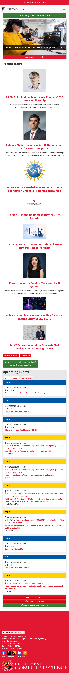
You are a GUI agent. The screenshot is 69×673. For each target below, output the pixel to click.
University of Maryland (34, 2)
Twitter (9, 653)
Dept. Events (12, 378)
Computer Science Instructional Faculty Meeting (25, 393)
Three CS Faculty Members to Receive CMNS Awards (34, 216)
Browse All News (11, 355)
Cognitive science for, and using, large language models (28, 451)
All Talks (26, 378)
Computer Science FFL (14, 549)
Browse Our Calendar (34, 597)
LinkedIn (20, 653)
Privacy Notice (21, 657)
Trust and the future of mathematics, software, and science (29, 475)
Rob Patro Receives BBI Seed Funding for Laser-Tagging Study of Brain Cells (34, 317)
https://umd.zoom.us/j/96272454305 (28, 583)
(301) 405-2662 (16, 648)
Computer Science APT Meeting (18, 411)
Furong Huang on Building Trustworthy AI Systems (34, 284)
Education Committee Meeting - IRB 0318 (22, 430)
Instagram (14, 653)
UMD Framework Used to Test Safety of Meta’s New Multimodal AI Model (34, 246)
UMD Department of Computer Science (28, 9)
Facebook (3, 653)
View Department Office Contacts (13, 632)
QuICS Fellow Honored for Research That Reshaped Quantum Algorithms (34, 346)
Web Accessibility (8, 657)
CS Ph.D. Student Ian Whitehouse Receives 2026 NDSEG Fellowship (34, 98)
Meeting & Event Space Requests (34, 605)
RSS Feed (25, 355)
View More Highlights (34, 57)
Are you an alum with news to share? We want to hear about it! (20, 363)
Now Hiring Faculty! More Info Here (34, 15)
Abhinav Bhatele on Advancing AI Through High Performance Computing (34, 146)
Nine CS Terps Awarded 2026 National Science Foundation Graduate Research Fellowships (34, 189)
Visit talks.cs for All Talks (34, 601)
